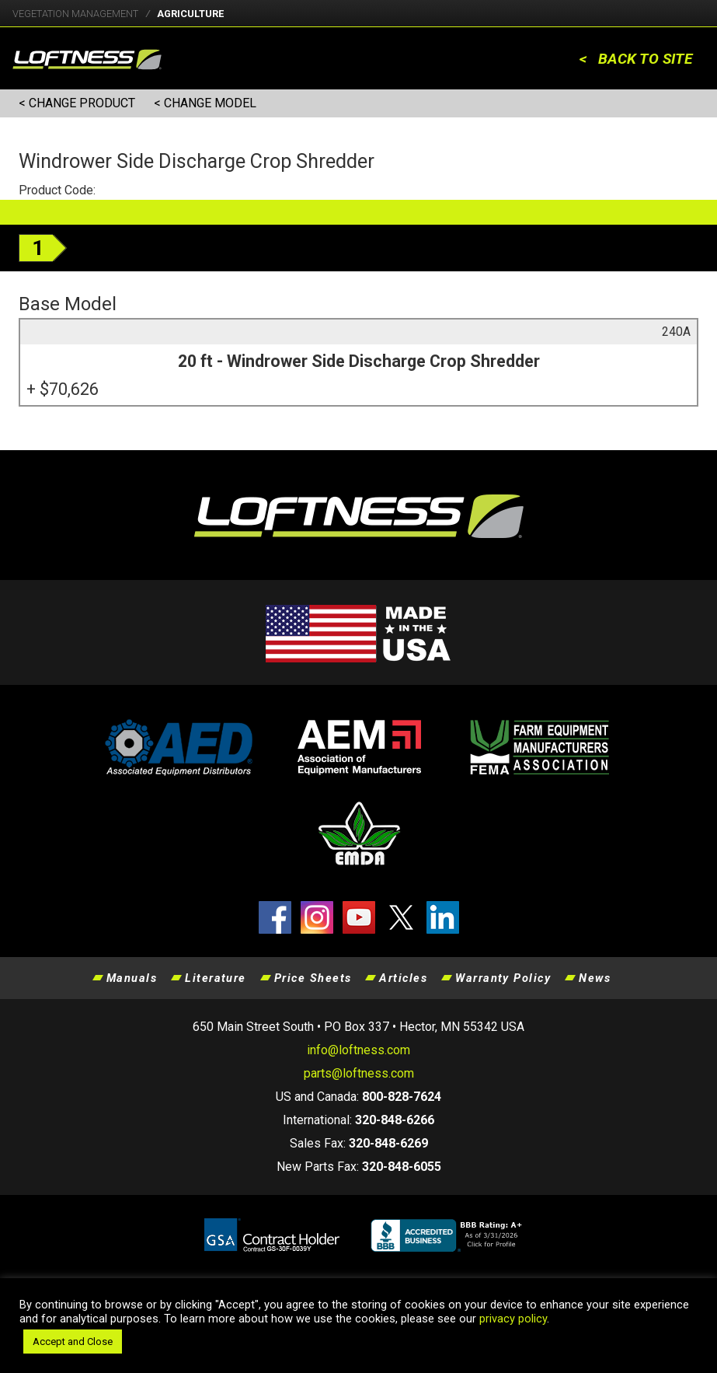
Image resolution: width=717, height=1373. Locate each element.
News (595, 978)
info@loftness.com (358, 1050)
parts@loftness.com (359, 1073)
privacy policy (513, 1319)
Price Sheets (313, 978)
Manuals (131, 978)
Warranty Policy (503, 978)
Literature (215, 978)
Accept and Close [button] (73, 1341)
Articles (403, 978)
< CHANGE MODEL (205, 103)
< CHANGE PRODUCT (77, 103)
